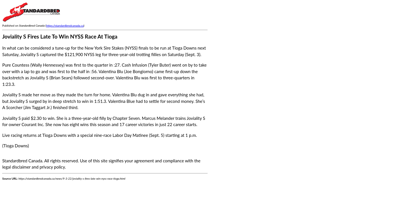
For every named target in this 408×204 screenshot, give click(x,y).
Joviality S (11, 118)
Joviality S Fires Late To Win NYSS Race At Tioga (59, 36)
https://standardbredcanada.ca (65, 25)
